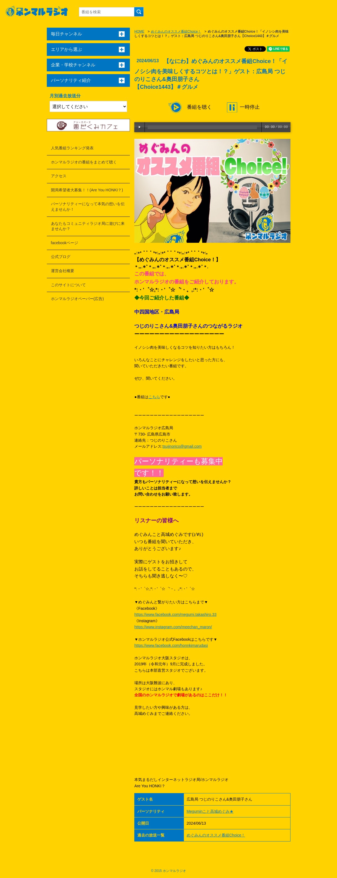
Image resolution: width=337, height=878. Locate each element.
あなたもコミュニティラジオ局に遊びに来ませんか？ (88, 226)
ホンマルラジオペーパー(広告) (77, 298)
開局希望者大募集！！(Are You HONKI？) (87, 190)
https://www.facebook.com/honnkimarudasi (171, 645)
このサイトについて (68, 285)
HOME (139, 31)
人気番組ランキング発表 (72, 148)
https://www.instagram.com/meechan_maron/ (173, 627)
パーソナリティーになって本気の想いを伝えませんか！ (88, 207)
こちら (154, 397)
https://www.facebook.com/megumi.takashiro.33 (175, 614)
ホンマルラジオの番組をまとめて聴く (84, 162)
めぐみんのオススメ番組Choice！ (176, 31)
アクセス (58, 176)
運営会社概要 (62, 271)
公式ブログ (60, 256)
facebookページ (64, 243)
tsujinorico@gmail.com (182, 446)
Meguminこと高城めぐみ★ (210, 811)
